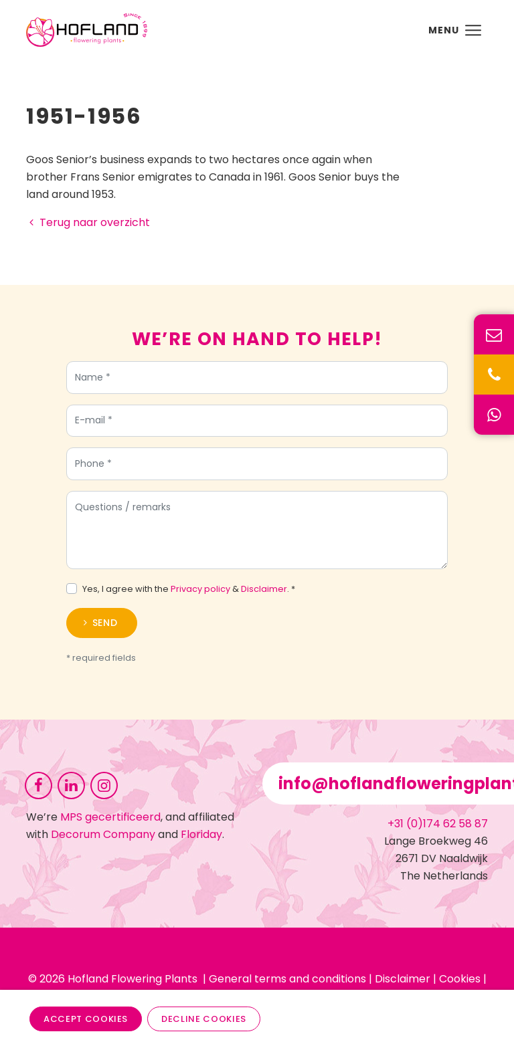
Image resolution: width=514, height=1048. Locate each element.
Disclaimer (264, 589)
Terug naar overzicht (88, 222)
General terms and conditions (287, 978)
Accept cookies (86, 1019)
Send (105, 622)
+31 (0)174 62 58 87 (438, 823)
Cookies (460, 978)
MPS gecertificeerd (110, 817)
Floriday (201, 834)
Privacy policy (200, 589)
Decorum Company (103, 834)
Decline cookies (203, 1019)
